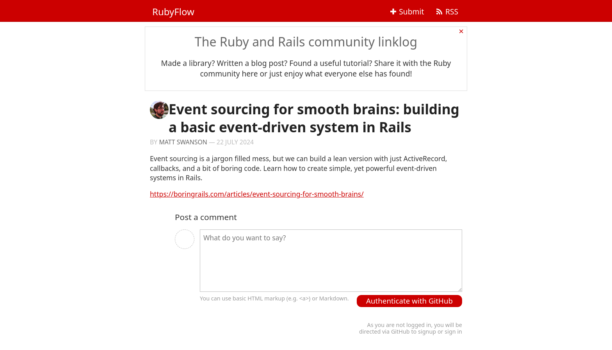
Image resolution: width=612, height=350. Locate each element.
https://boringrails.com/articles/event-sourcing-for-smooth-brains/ (257, 194)
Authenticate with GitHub (409, 301)
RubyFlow (173, 11)
